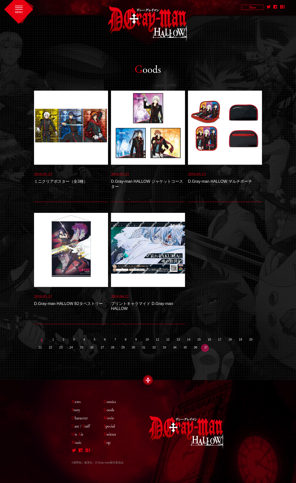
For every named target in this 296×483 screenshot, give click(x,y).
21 (40, 347)
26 (91, 347)
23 (60, 347)
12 (167, 339)
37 (205, 347)
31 (143, 347)
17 (219, 339)
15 (199, 339)
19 (240, 339)
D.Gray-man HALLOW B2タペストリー (68, 304)
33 (164, 347)
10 (147, 339)
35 (185, 347)
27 (102, 347)
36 (195, 347)
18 (230, 339)
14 (188, 339)
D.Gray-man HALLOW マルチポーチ (220, 181)
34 (174, 347)
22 (50, 347)
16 (209, 339)
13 (178, 339)
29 (123, 347)
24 (71, 347)
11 (157, 339)
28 (112, 347)
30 (133, 347)
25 (81, 347)
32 (154, 347)
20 (250, 339)
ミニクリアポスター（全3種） (61, 181)
